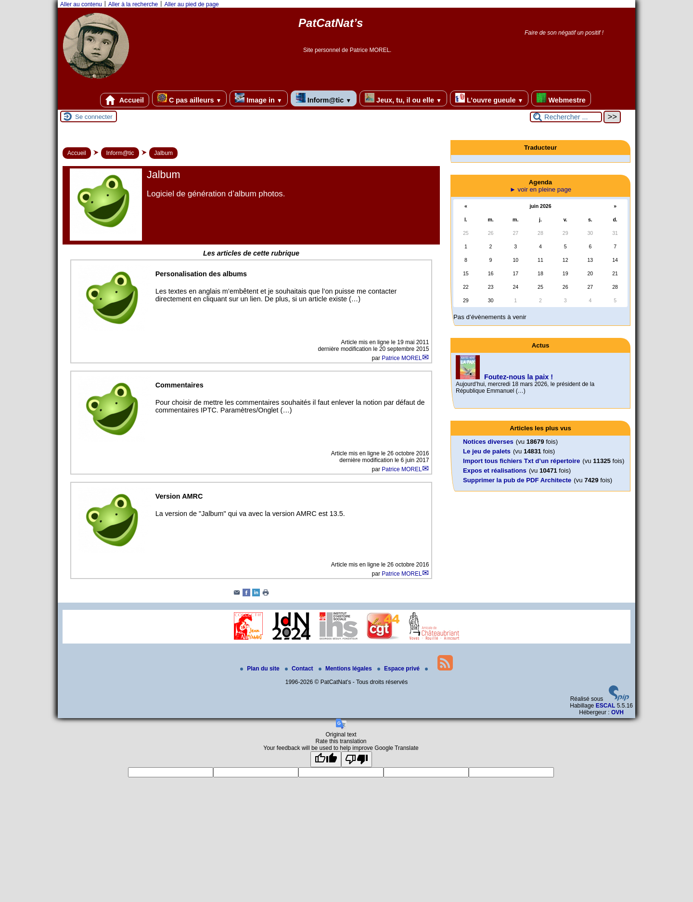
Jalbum (163, 153)
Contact (300, 668)
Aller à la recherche (133, 4)
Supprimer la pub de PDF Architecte (517, 480)
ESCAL (606, 705)
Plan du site (260, 668)
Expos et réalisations (494, 470)
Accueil (124, 100)
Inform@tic (323, 98)
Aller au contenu (81, 4)
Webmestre (561, 98)
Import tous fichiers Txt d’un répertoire (521, 460)
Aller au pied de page (191, 4)
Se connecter (94, 116)
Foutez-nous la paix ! (518, 377)
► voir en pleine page (540, 189)
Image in (258, 98)
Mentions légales (346, 668)
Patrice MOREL (402, 358)
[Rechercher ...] (566, 117)
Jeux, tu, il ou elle (403, 98)
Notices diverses (488, 441)
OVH (617, 712)
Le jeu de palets (487, 451)
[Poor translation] (356, 759)
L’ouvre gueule (489, 98)
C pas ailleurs (189, 98)
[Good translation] (325, 759)
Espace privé (399, 668)
